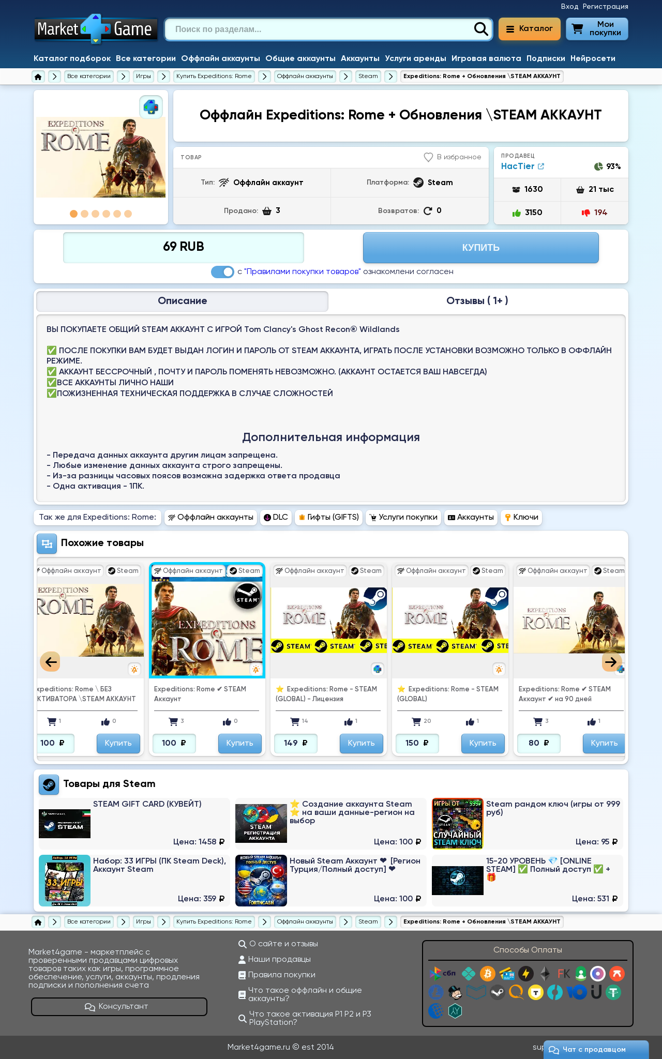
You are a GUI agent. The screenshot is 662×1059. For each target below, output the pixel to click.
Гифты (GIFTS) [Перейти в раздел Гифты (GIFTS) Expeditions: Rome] (328, 517)
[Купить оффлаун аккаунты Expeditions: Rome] (305, 76)
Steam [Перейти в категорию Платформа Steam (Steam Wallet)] (139, 784)
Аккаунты (360, 59)
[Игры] (143, 76)
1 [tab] (74, 214)
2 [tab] (84, 214)
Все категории (146, 59)
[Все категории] (89, 76)
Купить (64, 743)
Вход (570, 6)
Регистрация (605, 6)
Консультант (117, 1007)
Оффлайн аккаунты (220, 59)
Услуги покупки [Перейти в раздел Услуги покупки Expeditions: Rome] (403, 517)
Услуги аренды (415, 59)
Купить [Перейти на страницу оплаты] (481, 248)
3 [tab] (95, 214)
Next (612, 662)
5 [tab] (117, 214)
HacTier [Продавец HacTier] (522, 166)
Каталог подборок (72, 59)
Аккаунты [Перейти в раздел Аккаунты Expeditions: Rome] (471, 517)
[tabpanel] (101, 157)
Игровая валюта (486, 59)
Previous (50, 662)
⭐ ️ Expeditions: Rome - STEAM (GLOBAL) (515, 694)
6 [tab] (128, 214)
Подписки (545, 59)
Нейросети (592, 59)
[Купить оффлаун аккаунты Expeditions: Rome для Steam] (368, 76)
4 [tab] (106, 214)
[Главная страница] (38, 76)
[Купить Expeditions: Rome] (214, 76)
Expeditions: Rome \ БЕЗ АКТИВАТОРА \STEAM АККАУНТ (152, 694)
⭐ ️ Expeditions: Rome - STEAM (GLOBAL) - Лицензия (394, 694)
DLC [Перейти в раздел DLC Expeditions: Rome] (276, 517)
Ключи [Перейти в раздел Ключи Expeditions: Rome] (521, 517)
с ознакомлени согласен (332, 272)
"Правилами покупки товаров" (302, 272)
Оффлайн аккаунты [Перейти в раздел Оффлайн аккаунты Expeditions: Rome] (210, 517)
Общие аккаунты (300, 59)
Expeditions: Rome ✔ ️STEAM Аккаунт (268, 694)
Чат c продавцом (587, 1050)
